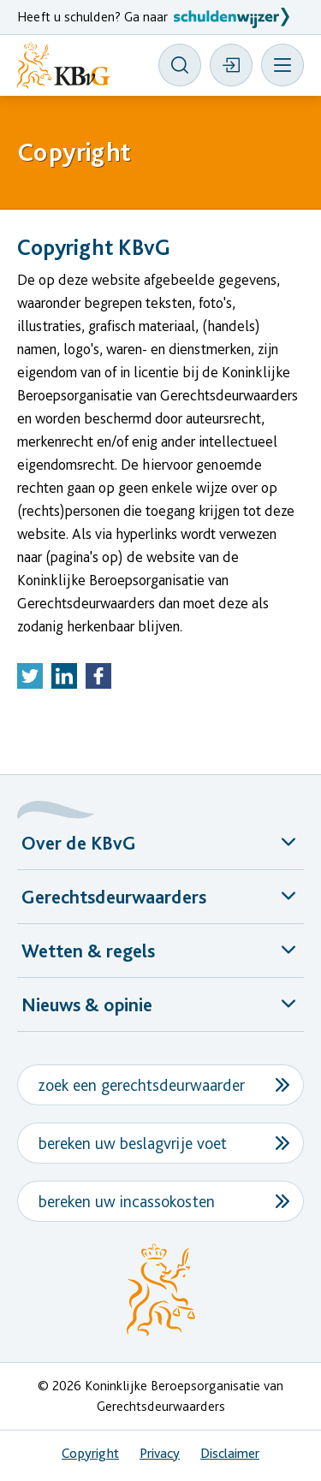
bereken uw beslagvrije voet (133, 1143)
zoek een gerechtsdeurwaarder (142, 1085)
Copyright (90, 1453)
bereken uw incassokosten (127, 1201)
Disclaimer (229, 1453)
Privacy (160, 1453)
